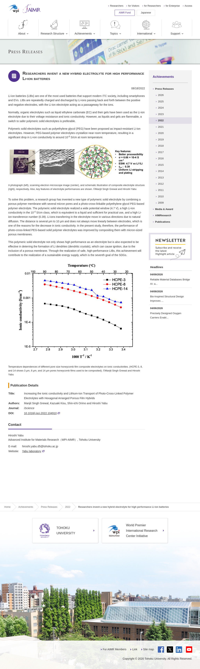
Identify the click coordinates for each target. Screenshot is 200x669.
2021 (161, 126)
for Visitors (133, 5)
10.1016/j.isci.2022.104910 (42, 413)
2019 (161, 139)
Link (134, 649)
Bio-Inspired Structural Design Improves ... (167, 298)
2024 (161, 107)
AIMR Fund (125, 12)
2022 (161, 120)
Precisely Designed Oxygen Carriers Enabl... (165, 315)
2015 (161, 164)
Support (177, 27)
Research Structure (52, 27)
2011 (161, 190)
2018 (161, 145)
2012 (161, 183)
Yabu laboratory (33, 451)
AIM (163, 215)
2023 (161, 114)
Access (188, 5)
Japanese (146, 12)
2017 (161, 152)
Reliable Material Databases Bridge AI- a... (170, 281)
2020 (161, 133)
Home (7, 507)
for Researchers (152, 5)
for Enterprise (173, 5)
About (23, 27)
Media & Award (164, 209)
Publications (162, 221)
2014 (161, 171)
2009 (161, 202)
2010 (161, 196)
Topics (115, 27)
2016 (161, 158)
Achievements (83, 27)
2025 (161, 101)
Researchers (116, 5)
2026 (161, 95)
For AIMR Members (114, 649)
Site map (148, 649)
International (144, 27)
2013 (161, 177)
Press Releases (164, 88)
